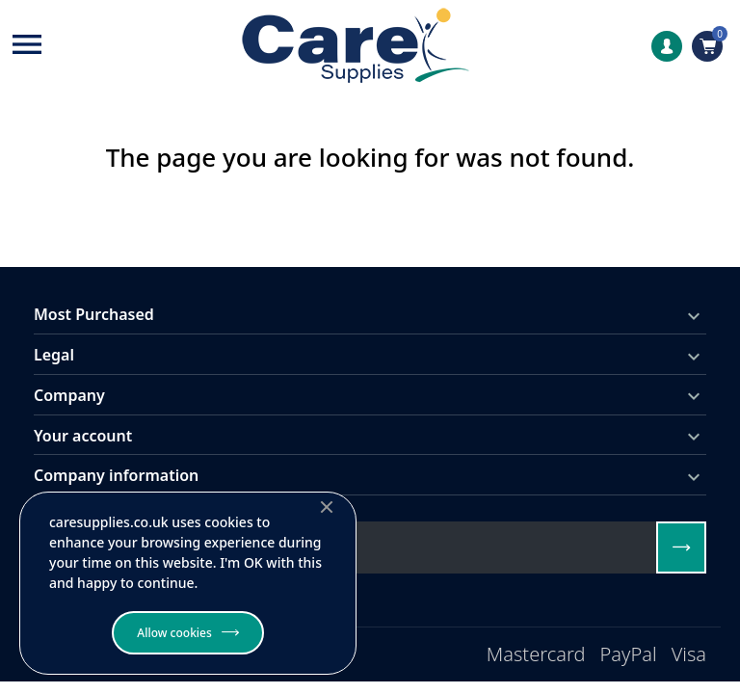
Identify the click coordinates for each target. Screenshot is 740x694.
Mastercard (536, 654)
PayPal (628, 654)
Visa (689, 654)
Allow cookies (174, 633)
